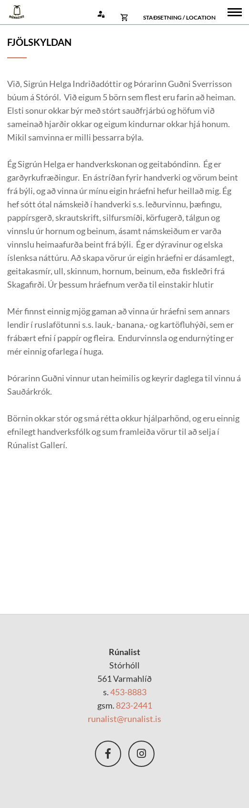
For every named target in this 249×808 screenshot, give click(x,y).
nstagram (141, 754)
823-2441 (134, 705)
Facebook (108, 754)
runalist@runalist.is (124, 718)
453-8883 (128, 692)
